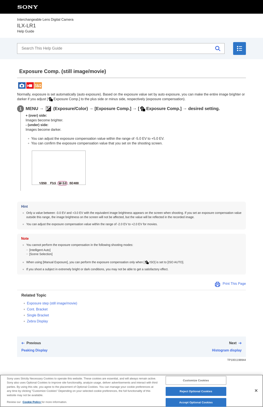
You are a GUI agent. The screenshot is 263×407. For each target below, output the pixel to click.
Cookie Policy (32, 405)
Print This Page (234, 283)
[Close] (256, 393)
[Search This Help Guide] (121, 48)
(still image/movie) (52, 303)
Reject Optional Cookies (196, 394)
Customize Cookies (196, 383)
